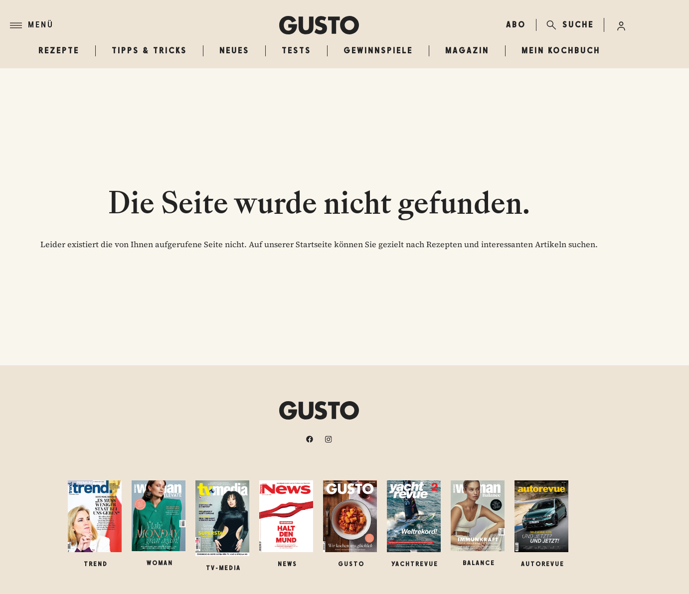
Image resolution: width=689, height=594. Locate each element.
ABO (516, 24)
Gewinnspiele (378, 50)
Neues (234, 50)
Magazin (467, 50)
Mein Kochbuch (560, 50)
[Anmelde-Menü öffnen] (621, 25)
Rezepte (58, 50)
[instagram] (328, 439)
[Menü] (144, 25)
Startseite (314, 244)
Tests (296, 50)
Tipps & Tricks (149, 50)
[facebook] (309, 439)
